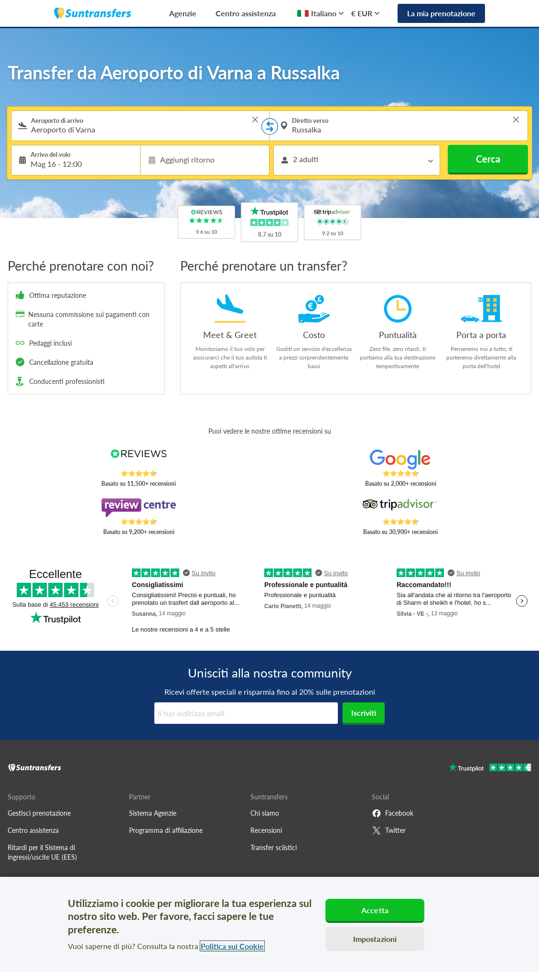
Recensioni (266, 830)
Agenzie (182, 13)
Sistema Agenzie (152, 813)
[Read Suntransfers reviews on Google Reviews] (400, 459)
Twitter (389, 830)
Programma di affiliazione (166, 830)
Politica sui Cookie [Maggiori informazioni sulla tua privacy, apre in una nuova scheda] (232, 945)
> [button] (255, 119)
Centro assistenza (246, 13)
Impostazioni (375, 938)
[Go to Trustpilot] (490, 768)
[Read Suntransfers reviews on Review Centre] (138, 508)
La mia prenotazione (441, 13)
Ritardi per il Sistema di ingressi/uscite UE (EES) (42, 852)
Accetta (374, 910)
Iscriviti (363, 712)
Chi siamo (264, 813)
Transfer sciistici (273, 847)
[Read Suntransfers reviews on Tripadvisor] (400, 508)
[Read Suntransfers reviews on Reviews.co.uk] (138, 459)
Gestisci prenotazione (39, 813)
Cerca (488, 158)
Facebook (392, 813)
